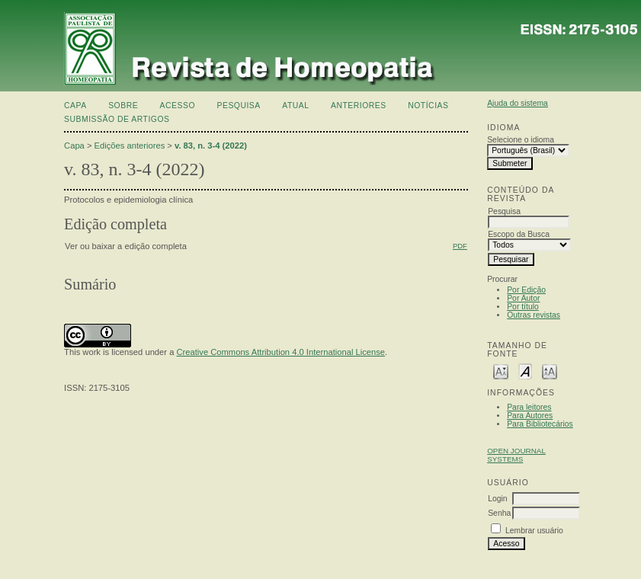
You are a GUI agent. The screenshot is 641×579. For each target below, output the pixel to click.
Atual (295, 105)
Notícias (428, 105)
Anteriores (358, 105)
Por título (523, 306)
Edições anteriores (130, 145)
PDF (460, 246)
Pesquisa (238, 105)
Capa (75, 105)
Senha (499, 513)
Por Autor (523, 298)
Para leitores (529, 407)
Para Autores (530, 415)
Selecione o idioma (520, 140)
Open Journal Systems (516, 454)
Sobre (123, 105)
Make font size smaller (500, 370)
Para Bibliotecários (540, 424)
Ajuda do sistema (517, 103)
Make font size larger (549, 370)
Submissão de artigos (116, 119)
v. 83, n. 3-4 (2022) (211, 145)
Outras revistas (533, 315)
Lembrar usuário (534, 530)
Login (497, 498)
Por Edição (526, 290)
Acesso (177, 105)
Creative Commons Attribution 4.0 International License (280, 352)
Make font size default (525, 370)
